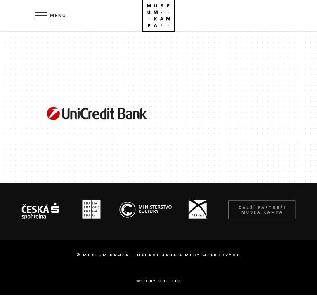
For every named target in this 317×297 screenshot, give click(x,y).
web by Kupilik (158, 280)
